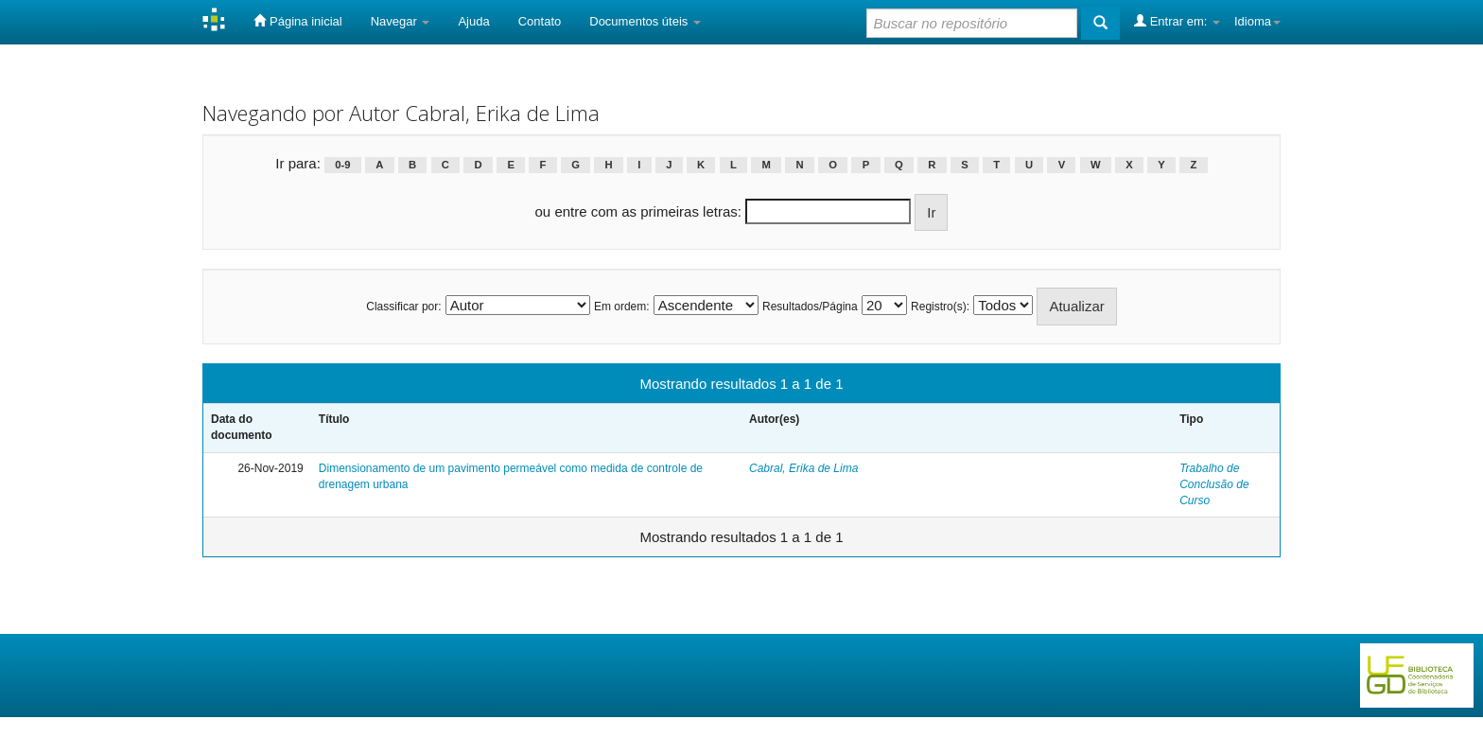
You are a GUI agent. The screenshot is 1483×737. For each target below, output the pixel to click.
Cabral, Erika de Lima (803, 468)
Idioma (1257, 21)
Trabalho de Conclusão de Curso (1213, 484)
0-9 (342, 164)
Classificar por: (403, 306)
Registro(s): (940, 306)
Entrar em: (1177, 20)
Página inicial (297, 20)
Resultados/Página (810, 306)
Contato (540, 21)
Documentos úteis (645, 21)
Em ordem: (622, 306)
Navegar (400, 21)
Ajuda (473, 21)
